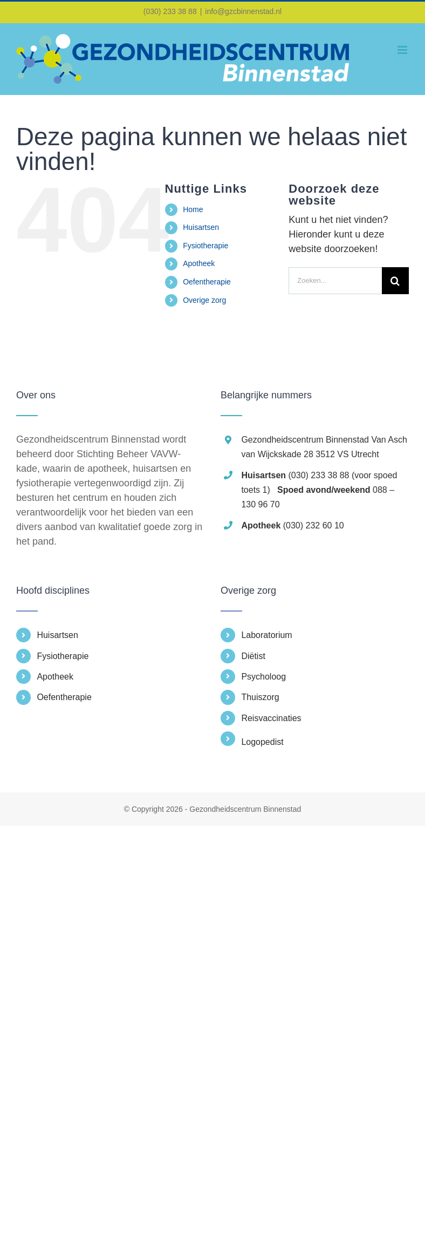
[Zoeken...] (335, 280)
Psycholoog (263, 676)
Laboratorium (266, 635)
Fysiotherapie (205, 245)
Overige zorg (204, 300)
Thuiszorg (260, 697)
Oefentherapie (207, 281)
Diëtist (253, 656)
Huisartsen (201, 227)
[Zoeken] (395, 280)
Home (193, 209)
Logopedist (262, 741)
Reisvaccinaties (271, 718)
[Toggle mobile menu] (403, 50)
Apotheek (199, 263)
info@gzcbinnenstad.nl (243, 11)
